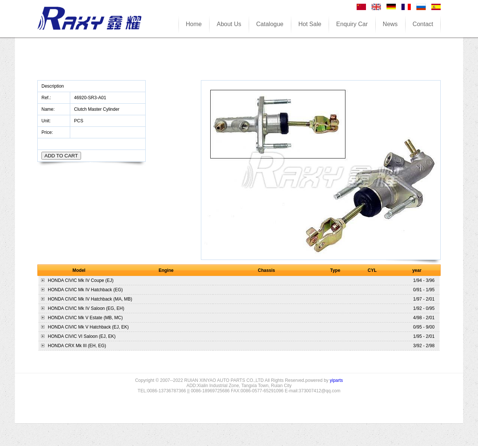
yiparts (336, 380)
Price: (47, 132)
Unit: (46, 120)
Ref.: (46, 97)
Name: (48, 109)
